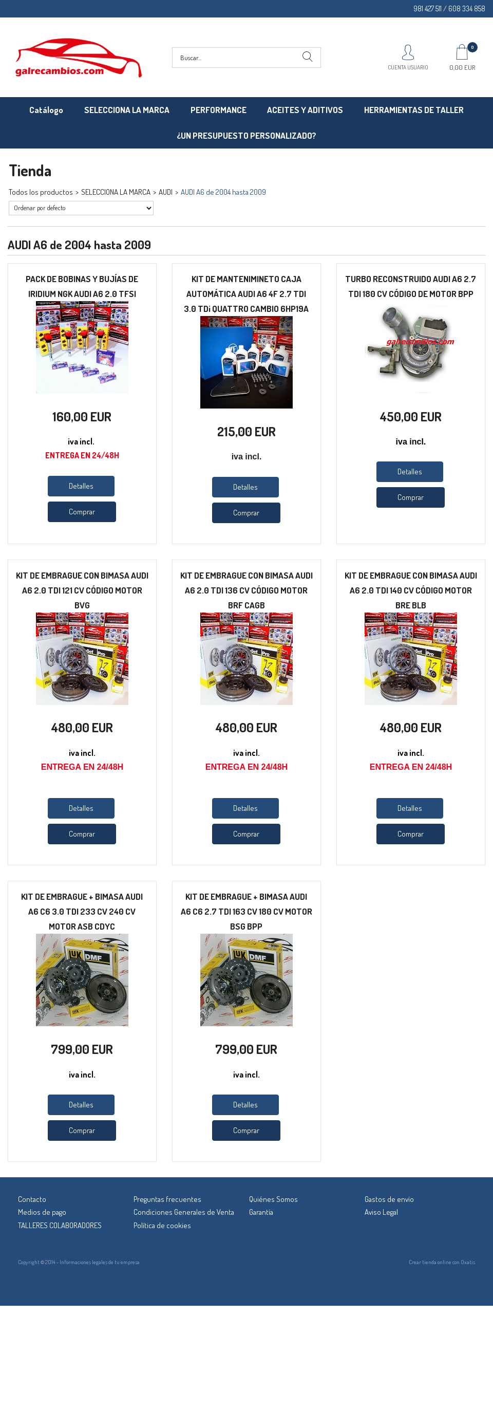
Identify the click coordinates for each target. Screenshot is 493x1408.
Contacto (32, 1199)
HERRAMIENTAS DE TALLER (414, 109)
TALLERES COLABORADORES (60, 1225)
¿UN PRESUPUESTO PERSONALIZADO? (246, 135)
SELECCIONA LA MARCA (126, 109)
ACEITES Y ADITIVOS (305, 109)
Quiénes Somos (273, 1199)
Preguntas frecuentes (167, 1199)
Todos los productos (41, 192)
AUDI (166, 192)
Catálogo (46, 109)
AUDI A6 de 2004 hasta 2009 (223, 192)
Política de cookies (162, 1225)
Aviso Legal (381, 1212)
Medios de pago (42, 1212)
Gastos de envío (389, 1199)
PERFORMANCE (218, 109)
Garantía (261, 1212)
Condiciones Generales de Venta (184, 1212)
